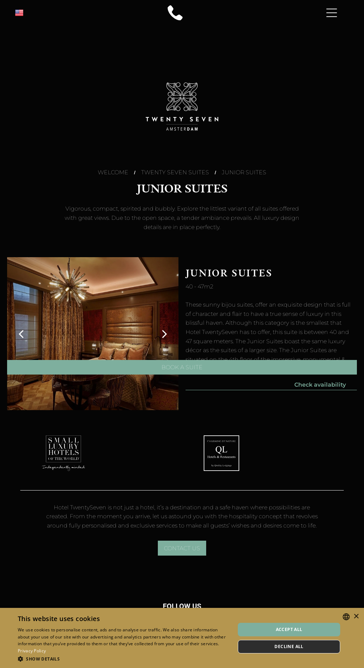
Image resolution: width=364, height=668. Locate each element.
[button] (123, 658)
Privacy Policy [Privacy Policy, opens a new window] (32, 651)
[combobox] (346, 616)
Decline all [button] (288, 646)
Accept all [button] (289, 629)
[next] (164, 333)
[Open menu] (331, 12)
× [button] (356, 616)
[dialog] (182, 638)
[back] (21, 333)
